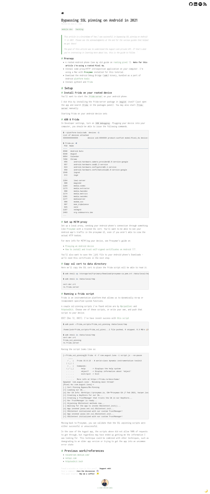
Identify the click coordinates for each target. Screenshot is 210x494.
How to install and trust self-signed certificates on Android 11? (100, 249)
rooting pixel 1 (121, 62)
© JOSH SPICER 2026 (105, 488)
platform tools (81, 78)
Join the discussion (87, 471)
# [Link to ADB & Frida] (62, 119)
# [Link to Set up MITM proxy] (62, 221)
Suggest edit (105, 468)
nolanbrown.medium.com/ (77, 455)
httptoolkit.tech (74, 461)
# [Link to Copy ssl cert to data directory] (62, 263)
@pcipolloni (126, 306)
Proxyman (88, 72)
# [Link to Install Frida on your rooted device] (62, 92)
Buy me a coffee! (89, 474)
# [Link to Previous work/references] (62, 451)
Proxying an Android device (79, 246)
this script (123, 318)
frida (90, 82)
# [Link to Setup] (62, 88)
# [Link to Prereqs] (62, 58)
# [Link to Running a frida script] (62, 293)
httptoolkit (67, 309)
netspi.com (70, 458)
